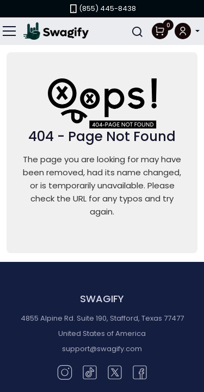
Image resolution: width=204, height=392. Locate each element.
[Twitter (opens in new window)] (115, 371)
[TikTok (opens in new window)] (90, 371)
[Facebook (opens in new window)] (140, 371)
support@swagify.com (102, 349)
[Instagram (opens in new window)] (65, 371)
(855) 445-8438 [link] (102, 8)
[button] (187, 31)
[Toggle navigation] (10, 31)
